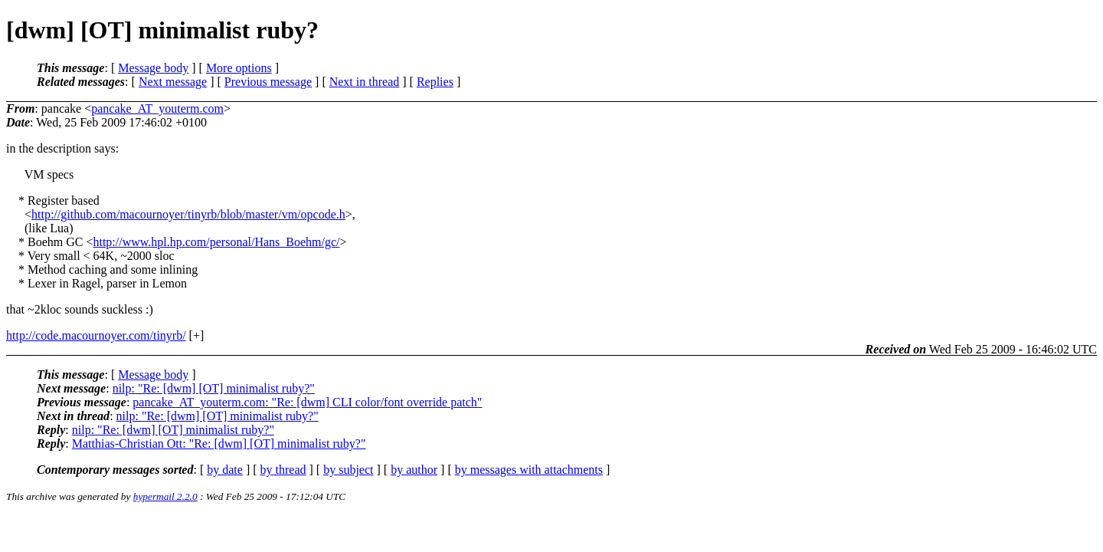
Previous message (268, 81)
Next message (173, 81)
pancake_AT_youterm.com (157, 108)
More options (239, 67)
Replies (435, 81)
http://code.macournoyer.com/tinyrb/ (96, 335)
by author (414, 469)
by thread (283, 469)
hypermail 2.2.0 (165, 496)
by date (225, 469)
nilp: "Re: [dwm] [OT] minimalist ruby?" (214, 388)
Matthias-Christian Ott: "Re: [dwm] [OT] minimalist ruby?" (219, 443)
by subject (348, 469)
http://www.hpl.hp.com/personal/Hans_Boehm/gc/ (216, 241)
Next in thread (364, 81)
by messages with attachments (529, 469)
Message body (153, 67)
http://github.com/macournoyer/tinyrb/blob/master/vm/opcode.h (188, 214)
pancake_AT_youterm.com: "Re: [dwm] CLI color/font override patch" (307, 402)
